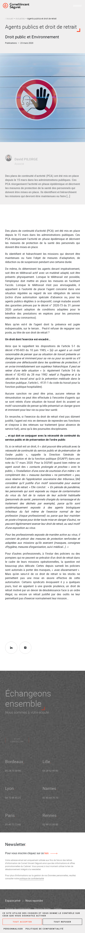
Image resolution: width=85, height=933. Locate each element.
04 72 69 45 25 (13, 799)
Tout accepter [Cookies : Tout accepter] (22, 921)
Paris (10, 817)
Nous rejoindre (34, 900)
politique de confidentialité (31, 878)
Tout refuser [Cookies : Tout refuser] (62, 921)
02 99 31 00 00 (50, 826)
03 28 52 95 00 (50, 772)
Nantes (49, 790)
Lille (46, 763)
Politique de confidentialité (18, 908)
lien (46, 853)
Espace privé (12, 900)
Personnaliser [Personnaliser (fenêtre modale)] (13, 928)
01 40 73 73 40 (13, 826)
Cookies (58, 908)
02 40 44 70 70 (50, 799)
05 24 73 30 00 (13, 772)
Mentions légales (42, 908)
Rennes (49, 817)
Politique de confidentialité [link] (44, 928)
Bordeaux (14, 763)
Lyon (9, 790)
